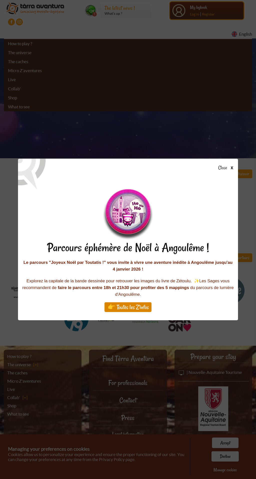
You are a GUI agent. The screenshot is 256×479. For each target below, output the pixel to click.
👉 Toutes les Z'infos (128, 307)
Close (227, 167)
